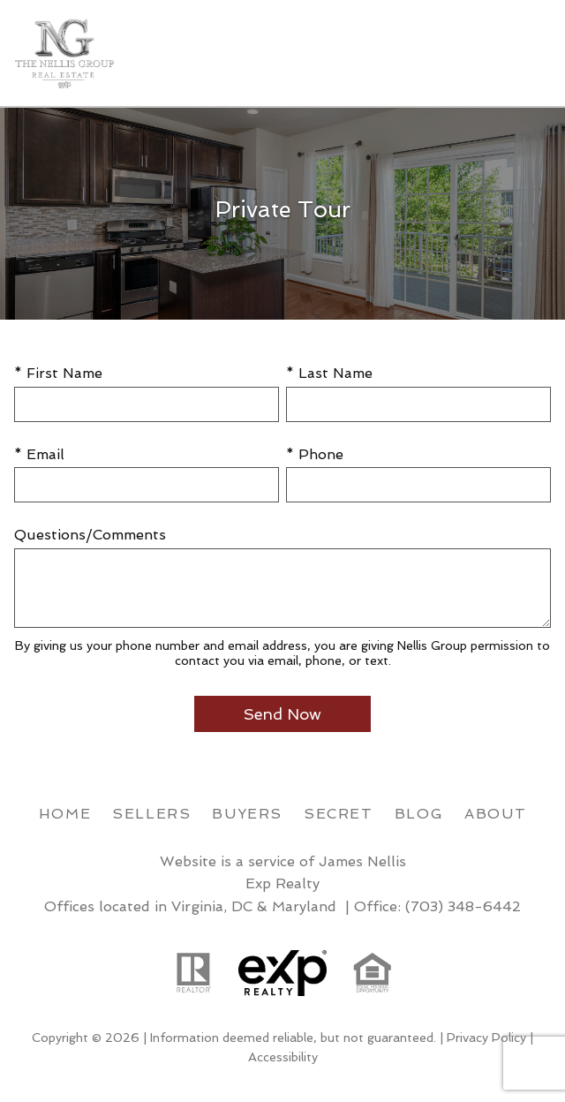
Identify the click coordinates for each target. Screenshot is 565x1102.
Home (65, 813)
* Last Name (329, 373)
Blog (419, 813)
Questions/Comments (90, 534)
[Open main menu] (529, 53)
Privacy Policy (486, 1037)
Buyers (247, 813)
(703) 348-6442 (463, 906)
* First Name (58, 373)
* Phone (314, 454)
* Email (39, 454)
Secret (338, 813)
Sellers (151, 813)
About (495, 813)
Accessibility (283, 1057)
